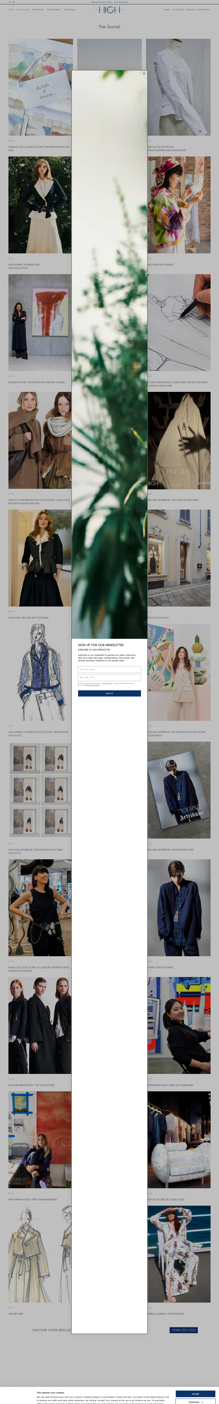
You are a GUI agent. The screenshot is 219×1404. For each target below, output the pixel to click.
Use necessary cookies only (196, 1394)
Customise (196, 1385)
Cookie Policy (100, 1391)
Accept (195, 1377)
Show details (43, 1398)
